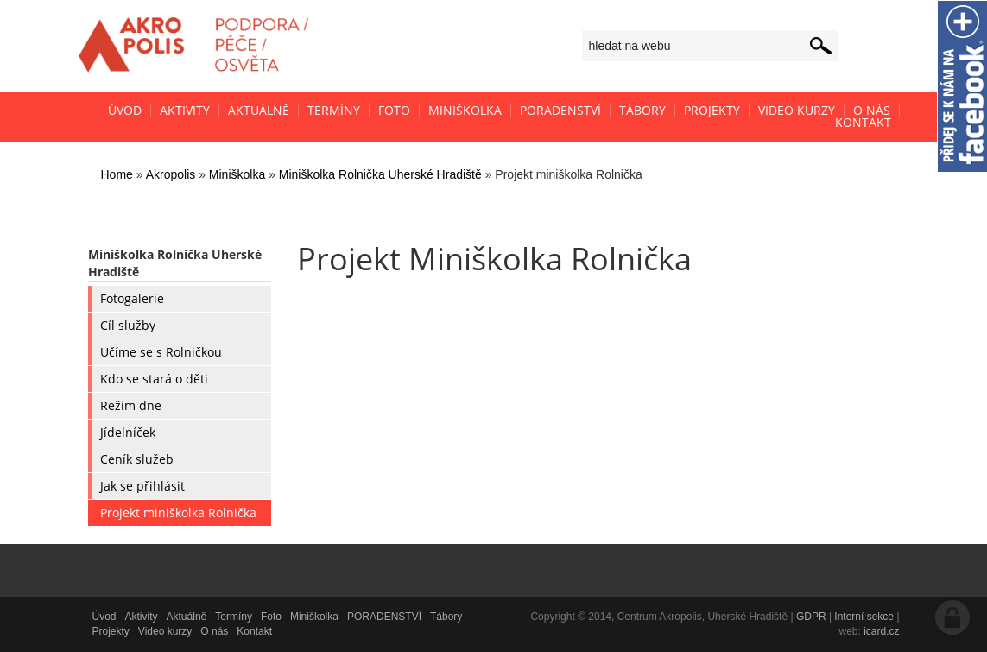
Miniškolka (237, 174)
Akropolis (171, 174)
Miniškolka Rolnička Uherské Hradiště (380, 174)
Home (117, 174)
